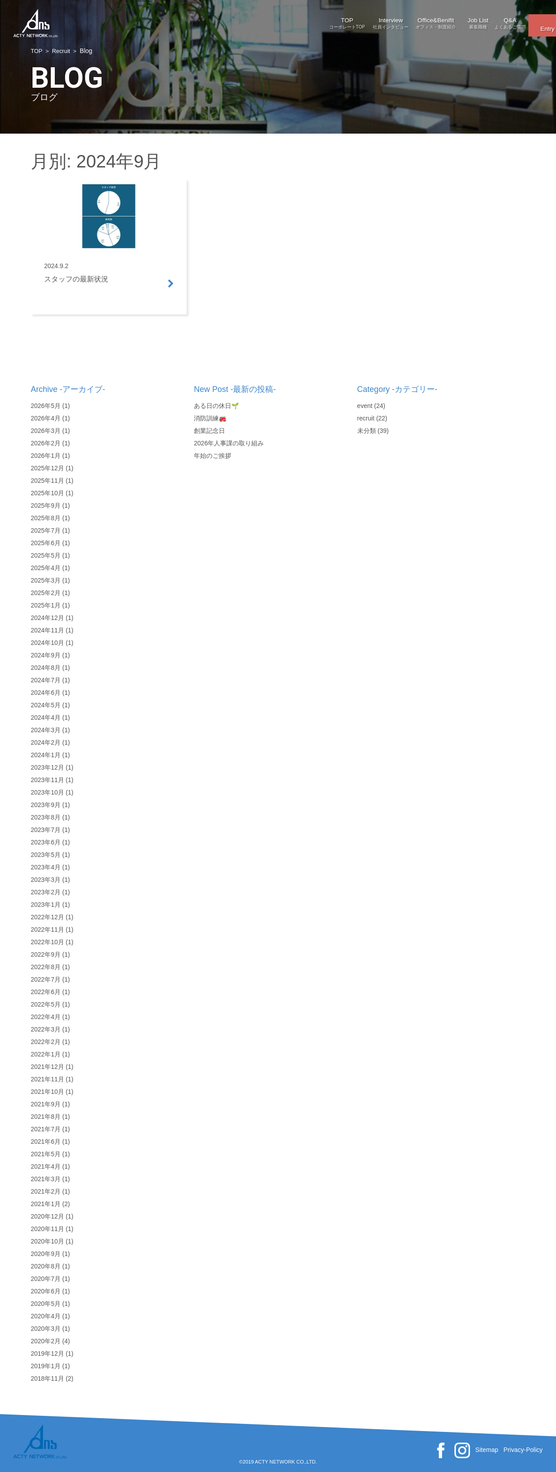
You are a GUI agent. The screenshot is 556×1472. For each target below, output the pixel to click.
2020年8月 (46, 1266)
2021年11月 (47, 1079)
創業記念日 (209, 430)
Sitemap (486, 1449)
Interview (280, 20)
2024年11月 (47, 630)
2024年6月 (46, 692)
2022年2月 (46, 1041)
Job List (395, 20)
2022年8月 (46, 966)
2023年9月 (46, 804)
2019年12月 (47, 1353)
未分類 (366, 430)
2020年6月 (46, 1291)
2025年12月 (47, 468)
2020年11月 (47, 1228)
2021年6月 (46, 1141)
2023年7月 (46, 829)
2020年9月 (46, 1253)
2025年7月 (46, 530)
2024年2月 (46, 742)
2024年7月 (46, 680)
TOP (222, 20)
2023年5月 (46, 854)
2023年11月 (47, 779)
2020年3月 (46, 1328)
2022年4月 (46, 1016)
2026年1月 (46, 455)
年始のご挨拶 (212, 455)
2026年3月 (46, 430)
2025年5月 (46, 555)
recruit (366, 418)
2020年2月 (46, 1341)
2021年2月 (46, 1191)
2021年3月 (46, 1178)
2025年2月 (46, 592)
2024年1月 (46, 754)
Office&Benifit (338, 20)
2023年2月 (46, 892)
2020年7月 (46, 1278)
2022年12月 (47, 917)
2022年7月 (46, 979)
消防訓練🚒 (210, 418)
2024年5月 (46, 705)
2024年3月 (46, 730)
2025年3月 (46, 580)
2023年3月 (46, 879)
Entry (515, 19)
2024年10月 (47, 642)
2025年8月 (46, 518)
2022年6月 (46, 991)
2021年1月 (46, 1203)
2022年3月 (46, 1029)
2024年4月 (46, 717)
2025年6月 (46, 542)
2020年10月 (47, 1241)
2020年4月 (46, 1316)
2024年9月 (46, 655)
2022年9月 (46, 954)
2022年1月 (46, 1054)
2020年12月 (47, 1216)
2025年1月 (46, 605)
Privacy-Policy (523, 1449)
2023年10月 (47, 792)
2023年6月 (46, 842)
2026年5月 (46, 405)
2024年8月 (46, 667)
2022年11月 (47, 929)
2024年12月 (47, 617)
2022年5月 (46, 1004)
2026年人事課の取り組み (229, 443)
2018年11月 (47, 1378)
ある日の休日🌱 (216, 405)
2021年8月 (46, 1116)
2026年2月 (46, 443)
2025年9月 (46, 505)
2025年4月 (46, 567)
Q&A (453, 20)
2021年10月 (47, 1091)
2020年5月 (46, 1303)
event (364, 405)
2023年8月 (46, 817)
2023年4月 (46, 867)
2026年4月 (46, 418)
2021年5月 (46, 1154)
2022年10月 (47, 942)
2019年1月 (46, 1366)
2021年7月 (46, 1129)
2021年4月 (46, 1166)
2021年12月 (47, 1066)
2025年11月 (47, 480)
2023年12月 (47, 767)
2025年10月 (47, 493)
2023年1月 (46, 904)
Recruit (63, 50)
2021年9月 (46, 1104)
